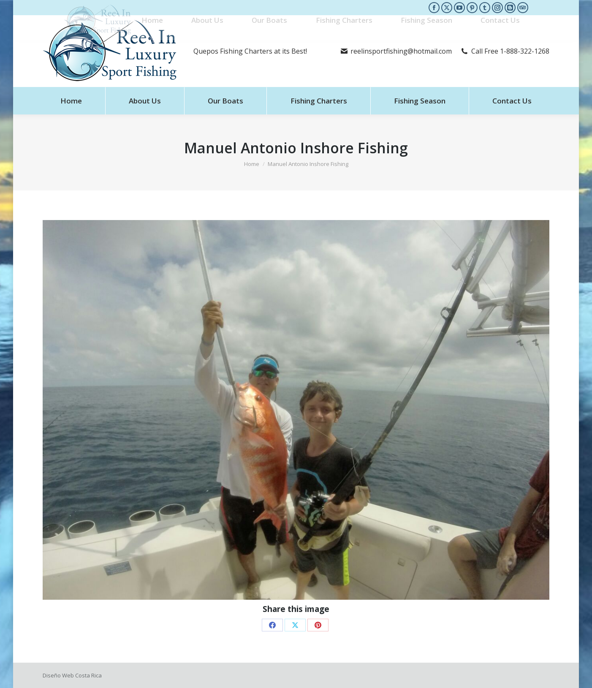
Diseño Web (58, 675)
